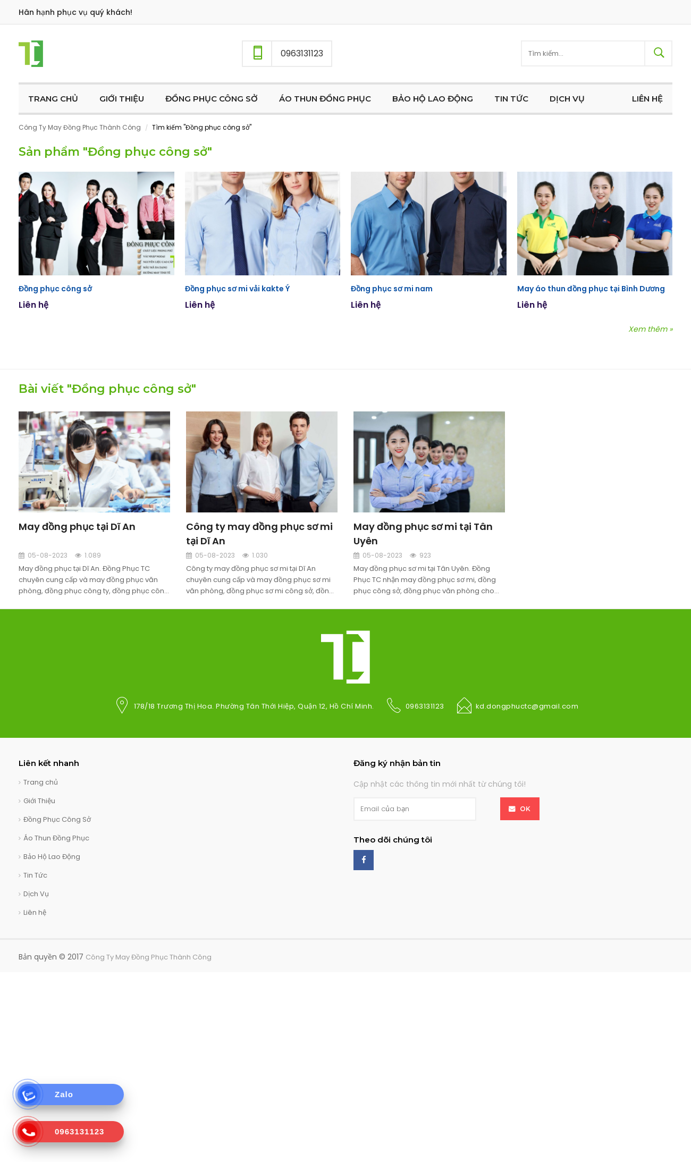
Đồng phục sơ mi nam (392, 288)
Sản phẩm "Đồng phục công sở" (115, 152)
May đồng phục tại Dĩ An (77, 526)
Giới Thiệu (39, 801)
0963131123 (425, 706)
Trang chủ (40, 782)
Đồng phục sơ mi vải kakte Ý (237, 288)
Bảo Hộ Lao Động (51, 857)
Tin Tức (35, 875)
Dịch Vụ (36, 894)
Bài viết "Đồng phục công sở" (107, 389)
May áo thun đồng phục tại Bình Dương (590, 288)
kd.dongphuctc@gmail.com (527, 706)
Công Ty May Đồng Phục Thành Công (80, 127)
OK (525, 809)
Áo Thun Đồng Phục (56, 838)
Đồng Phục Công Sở (57, 819)
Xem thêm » (650, 329)
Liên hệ (34, 912)
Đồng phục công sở (55, 288)
